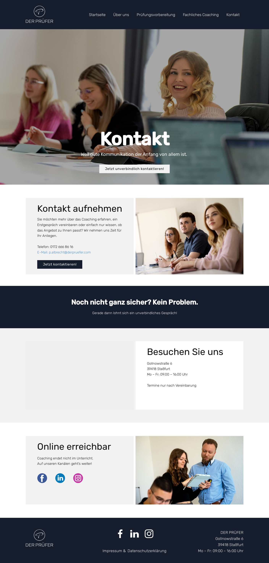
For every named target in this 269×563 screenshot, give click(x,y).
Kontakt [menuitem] (233, 15)
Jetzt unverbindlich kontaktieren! (134, 169)
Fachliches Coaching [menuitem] (201, 15)
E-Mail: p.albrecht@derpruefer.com (64, 252)
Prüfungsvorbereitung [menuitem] (156, 15)
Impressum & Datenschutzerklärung (134, 551)
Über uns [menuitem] (121, 15)
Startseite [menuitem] (97, 15)
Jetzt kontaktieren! (60, 264)
